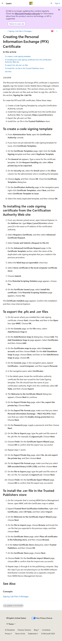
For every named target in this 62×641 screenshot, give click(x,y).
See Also (8, 71)
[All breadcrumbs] (5, 31)
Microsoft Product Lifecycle (27, 13)
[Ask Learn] (52, 31)
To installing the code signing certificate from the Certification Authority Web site (28, 60)
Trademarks (32, 633)
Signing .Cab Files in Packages (20, 31)
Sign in (57, 3)
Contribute (46, 630)
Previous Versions (24, 630)
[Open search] (51, 3)
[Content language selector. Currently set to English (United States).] (16, 618)
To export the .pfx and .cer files (16, 65)
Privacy (7, 633)
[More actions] (57, 31)
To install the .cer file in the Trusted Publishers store (24, 68)
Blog (35, 630)
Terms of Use (20, 633)
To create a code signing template (18, 56)
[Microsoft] (31, 3)
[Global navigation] (2, 3)
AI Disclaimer (10, 630)
